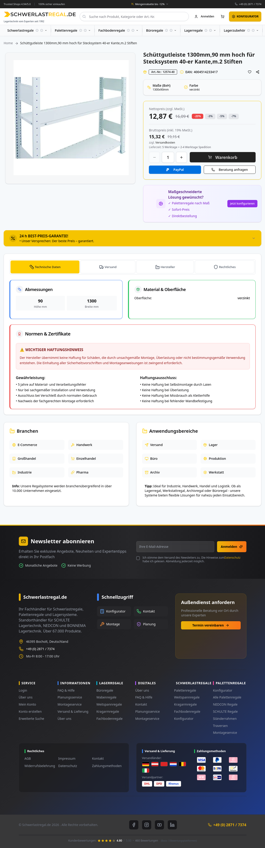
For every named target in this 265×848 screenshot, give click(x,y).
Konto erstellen (30, 711)
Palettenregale (185, 690)
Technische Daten (47, 267)
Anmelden (232, 546)
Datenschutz (232, 558)
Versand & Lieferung (73, 711)
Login (23, 690)
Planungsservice (70, 697)
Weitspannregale (109, 704)
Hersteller (168, 267)
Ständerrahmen (225, 718)
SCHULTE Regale (225, 711)
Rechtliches (227, 267)
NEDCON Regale (225, 704)
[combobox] (134, 16)
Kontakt (141, 704)
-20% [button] (197, 116)
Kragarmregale (107, 711)
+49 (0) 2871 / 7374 (250, 4)
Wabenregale (106, 697)
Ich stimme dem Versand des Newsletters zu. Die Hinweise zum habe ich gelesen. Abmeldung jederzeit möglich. (191, 559)
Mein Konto (27, 704)
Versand (111, 267)
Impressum (66, 758)
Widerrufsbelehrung (40, 766)
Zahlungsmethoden (107, 766)
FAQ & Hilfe (66, 690)
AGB (28, 758)
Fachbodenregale (109, 718)
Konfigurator (183, 718)
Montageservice (70, 704)
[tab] (132, 238)
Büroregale (104, 690)
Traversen (220, 725)
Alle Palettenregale (227, 697)
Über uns (26, 697)
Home (8, 43)
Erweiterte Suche (31, 718)
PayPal (178, 169)
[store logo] (40, 14)
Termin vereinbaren (210, 625)
